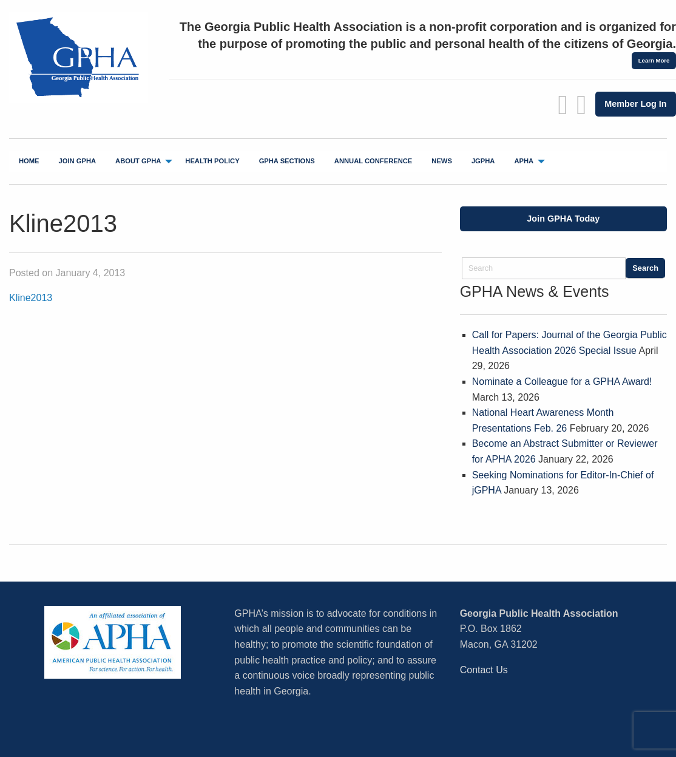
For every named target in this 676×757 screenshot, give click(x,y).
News (441, 161)
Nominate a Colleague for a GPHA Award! (562, 381)
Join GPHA (77, 161)
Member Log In (635, 104)
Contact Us (484, 670)
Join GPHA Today (563, 218)
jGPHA (483, 161)
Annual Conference (373, 161)
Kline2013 (30, 298)
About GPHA (138, 161)
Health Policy (212, 161)
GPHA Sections (287, 161)
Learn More (654, 60)
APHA (523, 161)
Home (29, 161)
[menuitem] (29, 161)
